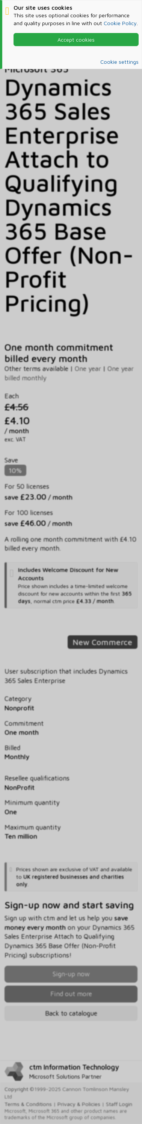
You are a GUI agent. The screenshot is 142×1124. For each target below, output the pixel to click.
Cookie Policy (120, 23)
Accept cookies (76, 39)
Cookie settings (119, 62)
